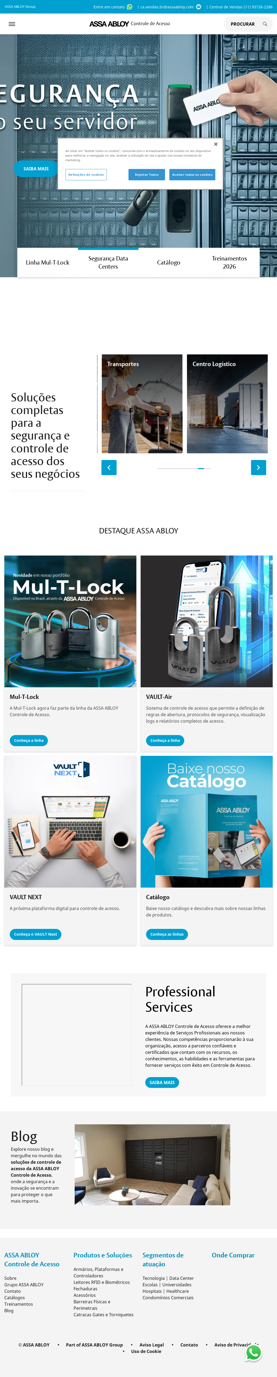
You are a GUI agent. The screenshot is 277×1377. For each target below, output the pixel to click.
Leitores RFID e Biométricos (102, 1282)
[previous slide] (109, 467)
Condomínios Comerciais (168, 1297)
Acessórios (85, 1295)
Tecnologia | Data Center (168, 1278)
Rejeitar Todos (147, 174)
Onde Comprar (233, 1255)
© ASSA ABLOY (34, 1344)
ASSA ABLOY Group (20, 6)
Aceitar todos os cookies (192, 174)
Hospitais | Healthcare (166, 1291)
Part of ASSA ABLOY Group (94, 1344)
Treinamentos (18, 1304)
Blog (9, 1310)
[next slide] (258, 467)
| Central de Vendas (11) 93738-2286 (239, 6)
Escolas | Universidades (167, 1284)
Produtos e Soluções (103, 1255)
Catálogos (14, 1297)
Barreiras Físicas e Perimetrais (92, 1304)
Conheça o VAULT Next (37, 934)
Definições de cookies (86, 174)
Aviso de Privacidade (237, 1344)
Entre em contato (113, 7)
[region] (140, 164)
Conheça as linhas (168, 934)
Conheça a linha (30, 740)
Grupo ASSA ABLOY (24, 1284)
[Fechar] (216, 144)
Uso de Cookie (146, 1351)
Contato (12, 1291)
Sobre (10, 1278)
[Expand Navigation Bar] (12, 24)
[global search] (241, 24)
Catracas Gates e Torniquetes (104, 1314)
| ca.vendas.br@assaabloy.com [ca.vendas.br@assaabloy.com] (169, 7)
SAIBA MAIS (162, 1082)
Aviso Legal (152, 1344)
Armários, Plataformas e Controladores (98, 1272)
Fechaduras (85, 1288)
